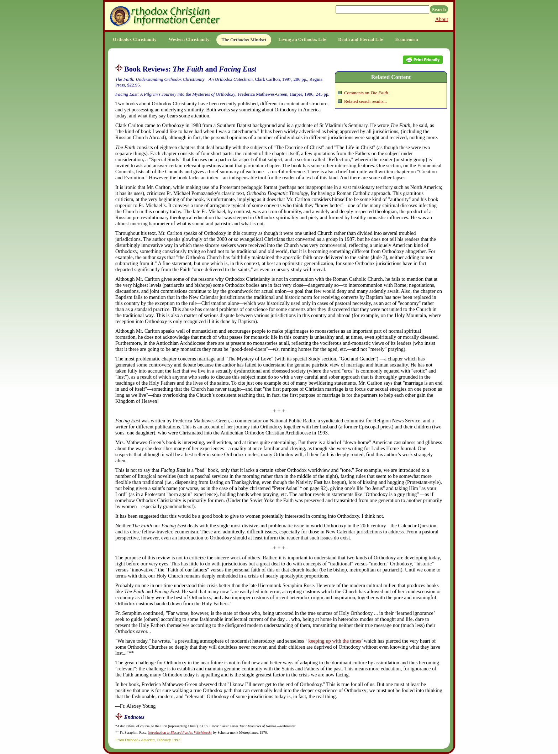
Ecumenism (406, 39)
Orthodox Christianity (135, 39)
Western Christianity (189, 39)
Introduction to (180, 732)
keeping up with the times (334, 641)
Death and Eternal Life (360, 39)
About (441, 19)
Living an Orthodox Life (302, 39)
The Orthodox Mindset (243, 39)
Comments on (366, 92)
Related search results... (365, 101)
